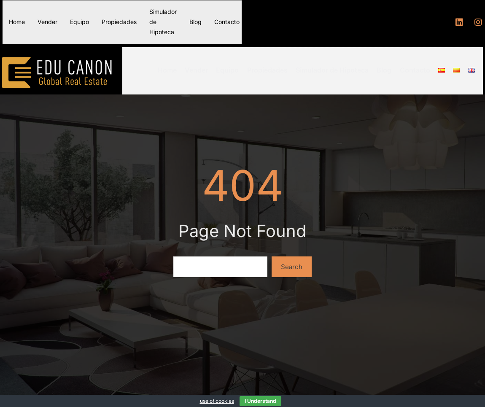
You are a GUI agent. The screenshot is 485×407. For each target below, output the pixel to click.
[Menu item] (445, 68)
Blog (195, 21)
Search (291, 262)
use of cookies (217, 401)
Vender (47, 21)
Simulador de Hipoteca (163, 21)
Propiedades (119, 21)
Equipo (79, 21)
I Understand (260, 401)
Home (17, 21)
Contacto (227, 21)
